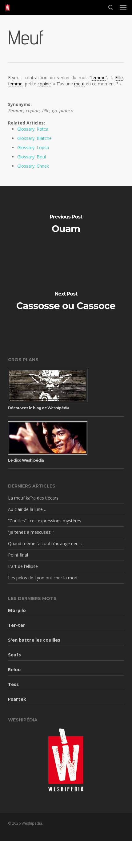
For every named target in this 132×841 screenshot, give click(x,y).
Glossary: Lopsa (33, 147)
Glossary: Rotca (32, 129)
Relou (14, 669)
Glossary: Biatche (34, 138)
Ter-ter (16, 625)
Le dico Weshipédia (26, 460)
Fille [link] (119, 77)
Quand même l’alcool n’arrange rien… (45, 543)
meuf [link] (79, 84)
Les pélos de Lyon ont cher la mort (43, 578)
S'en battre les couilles (34, 640)
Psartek (17, 699)
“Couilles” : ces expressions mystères (44, 521)
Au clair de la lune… (27, 509)
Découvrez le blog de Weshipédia (38, 408)
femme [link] (98, 77)
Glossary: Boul (31, 157)
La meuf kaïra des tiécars (33, 498)
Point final (18, 555)
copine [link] (44, 84)
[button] (123, 7)
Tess (13, 684)
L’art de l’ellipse (23, 566)
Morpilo (17, 610)
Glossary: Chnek (33, 166)
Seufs (14, 654)
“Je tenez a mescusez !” (31, 532)
